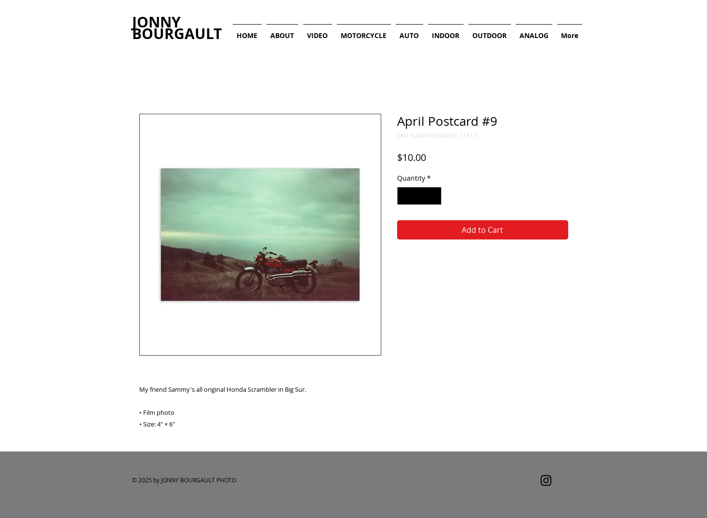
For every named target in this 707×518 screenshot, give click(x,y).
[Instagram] (546, 480)
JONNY (156, 22)
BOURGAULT (177, 33)
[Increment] (434, 195)
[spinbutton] (419, 195)
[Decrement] (405, 195)
